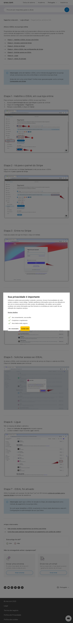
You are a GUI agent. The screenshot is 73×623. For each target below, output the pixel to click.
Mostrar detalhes (13, 312)
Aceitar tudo (25, 329)
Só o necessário (14, 329)
